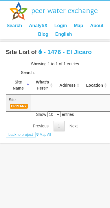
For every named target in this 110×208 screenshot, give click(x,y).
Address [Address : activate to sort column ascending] (67, 85)
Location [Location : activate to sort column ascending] (94, 85)
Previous (40, 126)
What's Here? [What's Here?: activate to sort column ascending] (42, 85)
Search (14, 25)
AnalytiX (38, 25)
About (96, 25)
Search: (55, 72)
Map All (43, 135)
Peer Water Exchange (58, 11)
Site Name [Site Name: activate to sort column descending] (18, 85)
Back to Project (20, 134)
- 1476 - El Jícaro (65, 52)
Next (73, 126)
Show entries (55, 114)
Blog (43, 34)
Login (60, 25)
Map (78, 25)
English (63, 34)
